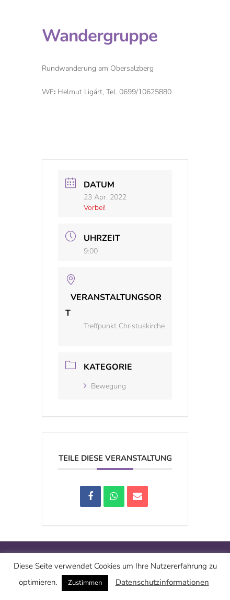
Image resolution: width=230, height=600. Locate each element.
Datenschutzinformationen (162, 582)
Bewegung (105, 386)
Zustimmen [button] (85, 582)
